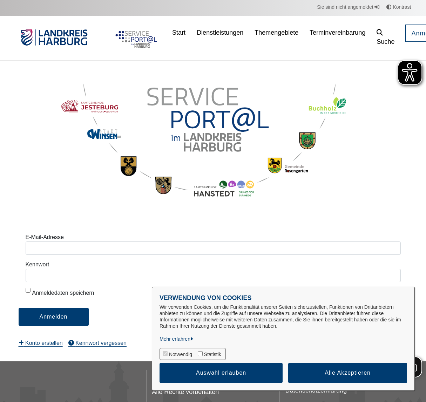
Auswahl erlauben (221, 373)
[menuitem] (179, 38)
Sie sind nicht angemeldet (348, 7)
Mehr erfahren (175, 339)
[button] (385, 38)
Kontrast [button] (398, 7)
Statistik (212, 354)
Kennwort (37, 264)
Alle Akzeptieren (348, 373)
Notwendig (180, 354)
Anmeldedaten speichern (60, 292)
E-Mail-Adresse (45, 237)
